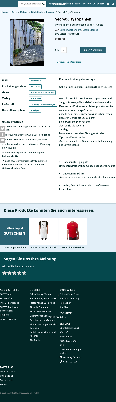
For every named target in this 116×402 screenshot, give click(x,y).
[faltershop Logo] (10, 3)
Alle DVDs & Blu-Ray (69, 298)
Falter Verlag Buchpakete (43, 298)
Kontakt (4, 384)
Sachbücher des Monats (42, 320)
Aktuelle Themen (39, 307)
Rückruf (64, 332)
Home (5, 12)
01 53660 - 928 (68, 361)
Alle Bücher (36, 340)
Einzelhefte (6, 298)
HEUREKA (4, 315)
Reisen (24, 12)
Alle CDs (64, 307)
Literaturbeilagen (39, 315)
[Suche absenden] (46, 3)
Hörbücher (65, 303)
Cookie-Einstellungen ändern (71, 351)
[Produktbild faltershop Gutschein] (14, 233)
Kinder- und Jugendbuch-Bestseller (43, 326)
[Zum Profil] (112, 3)
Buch (14, 12)
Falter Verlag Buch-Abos (42, 303)
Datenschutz (7, 380)
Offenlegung (6, 375)
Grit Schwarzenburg (70, 30)
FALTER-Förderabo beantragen (9, 309)
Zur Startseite (7, 371)
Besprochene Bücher (41, 311)
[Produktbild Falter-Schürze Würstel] (43, 233)
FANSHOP (86, 4)
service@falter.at (71, 357)
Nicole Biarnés (90, 30)
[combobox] (35, 4)
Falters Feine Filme (69, 294)
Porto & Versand (68, 341)
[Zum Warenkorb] (108, 3)
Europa (50, 12)
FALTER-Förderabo (9, 303)
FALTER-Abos (6, 294)
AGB (62, 345)
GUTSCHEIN (99, 4)
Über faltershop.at (69, 328)
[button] (2, 128)
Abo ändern (66, 336)
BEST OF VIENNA (8, 319)
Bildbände (37, 12)
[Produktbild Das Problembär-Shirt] (72, 233)
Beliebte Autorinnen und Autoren (43, 334)
